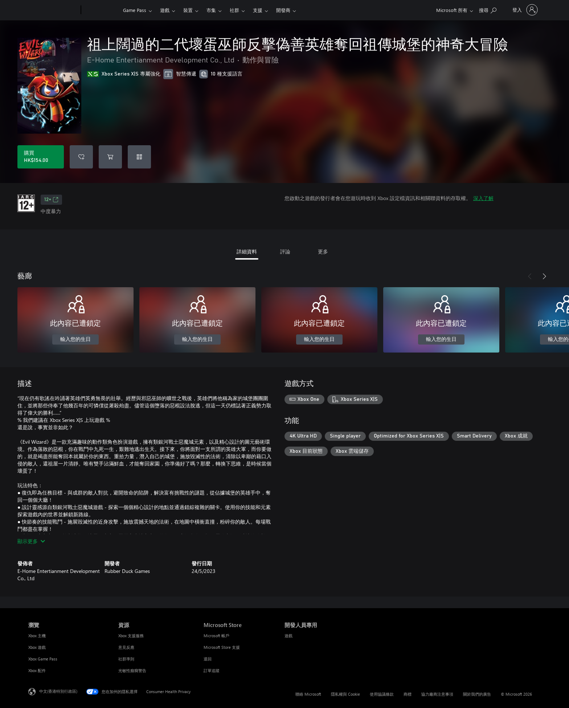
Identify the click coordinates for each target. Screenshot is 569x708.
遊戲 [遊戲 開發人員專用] (288, 635)
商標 (408, 694)
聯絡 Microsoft (308, 694)
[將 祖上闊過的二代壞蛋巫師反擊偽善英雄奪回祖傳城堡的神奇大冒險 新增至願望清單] (81, 156)
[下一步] (544, 276)
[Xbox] (101, 10)
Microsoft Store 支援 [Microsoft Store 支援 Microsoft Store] (222, 647)
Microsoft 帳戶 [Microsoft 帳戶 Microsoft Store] (216, 635)
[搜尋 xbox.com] (488, 9)
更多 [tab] (323, 251)
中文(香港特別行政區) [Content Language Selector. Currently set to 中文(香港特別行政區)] (58, 691)
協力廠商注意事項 (437, 694)
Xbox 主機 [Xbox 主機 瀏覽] (37, 635)
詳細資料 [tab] (247, 251)
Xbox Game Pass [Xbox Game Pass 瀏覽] (42, 658)
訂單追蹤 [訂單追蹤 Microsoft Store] (212, 670)
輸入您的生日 (75, 339)
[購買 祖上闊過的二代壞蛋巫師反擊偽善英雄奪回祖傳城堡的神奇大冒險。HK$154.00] (40, 156)
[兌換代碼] (139, 156)
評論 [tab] (285, 251)
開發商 (283, 10)
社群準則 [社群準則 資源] (126, 658)
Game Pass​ (134, 10)
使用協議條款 (382, 694)
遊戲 (164, 10)
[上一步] (530, 276)
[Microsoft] (53, 10)
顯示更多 (31, 541)
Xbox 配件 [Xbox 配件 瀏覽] (37, 670)
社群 (234, 10)
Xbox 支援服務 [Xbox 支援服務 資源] (131, 635)
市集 (211, 10)
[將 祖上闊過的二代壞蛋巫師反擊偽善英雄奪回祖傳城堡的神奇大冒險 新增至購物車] (110, 156)
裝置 (188, 10)
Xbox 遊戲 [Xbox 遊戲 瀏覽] (37, 647)
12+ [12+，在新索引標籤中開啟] (51, 200)
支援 (257, 10)
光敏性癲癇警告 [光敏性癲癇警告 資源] (132, 670)
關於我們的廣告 (477, 694)
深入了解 (483, 198)
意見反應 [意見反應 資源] (126, 647)
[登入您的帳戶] (524, 10)
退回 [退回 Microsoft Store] (208, 658)
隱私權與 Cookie (345, 694)
